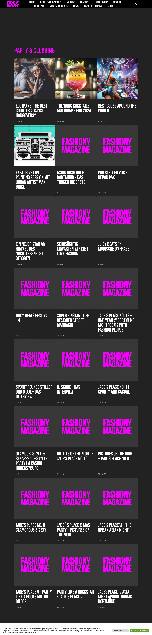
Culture (70, 2)
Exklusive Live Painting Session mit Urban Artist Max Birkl (33, 180)
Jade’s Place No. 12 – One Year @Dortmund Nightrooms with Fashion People (116, 323)
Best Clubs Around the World (117, 108)
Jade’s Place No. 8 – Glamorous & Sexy (31, 527)
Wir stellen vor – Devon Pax (112, 175)
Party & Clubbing (93, 6)
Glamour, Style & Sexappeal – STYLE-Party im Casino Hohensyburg (31, 461)
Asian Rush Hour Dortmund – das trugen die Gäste (71, 177)
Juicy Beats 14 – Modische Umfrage (113, 246)
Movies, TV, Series (59, 6)
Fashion (84, 2)
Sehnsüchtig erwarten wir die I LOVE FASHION (72, 249)
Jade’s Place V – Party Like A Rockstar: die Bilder (34, 597)
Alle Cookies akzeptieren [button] (139, 631)
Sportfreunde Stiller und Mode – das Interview (34, 392)
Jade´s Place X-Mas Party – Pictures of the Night (73, 530)
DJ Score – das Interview (68, 389)
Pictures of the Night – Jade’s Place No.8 (116, 456)
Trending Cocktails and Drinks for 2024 (74, 108)
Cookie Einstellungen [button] (120, 631)
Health (117, 2)
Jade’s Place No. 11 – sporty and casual (115, 389)
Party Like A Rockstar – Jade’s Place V (75, 594)
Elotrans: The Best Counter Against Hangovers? (32, 111)
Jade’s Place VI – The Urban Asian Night (114, 527)
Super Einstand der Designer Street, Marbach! (73, 320)
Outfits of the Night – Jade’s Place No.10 (75, 456)
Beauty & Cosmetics (50, 2)
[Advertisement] (76, 24)
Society (112, 6)
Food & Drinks (101, 2)
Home (32, 2)
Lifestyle (39, 6)
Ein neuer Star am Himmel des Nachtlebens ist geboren (31, 251)
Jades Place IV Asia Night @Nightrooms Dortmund (115, 597)
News (76, 6)
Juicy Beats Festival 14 (32, 318)
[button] (136, 4)
